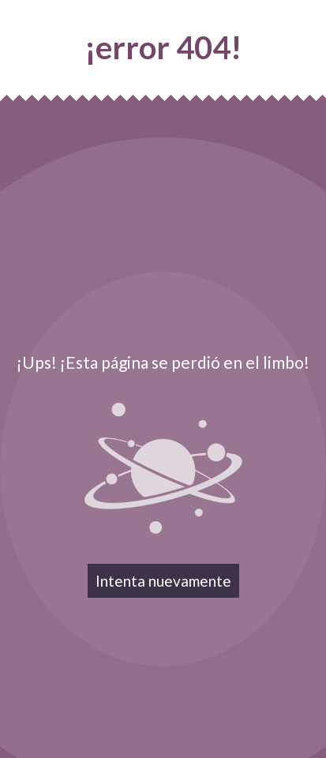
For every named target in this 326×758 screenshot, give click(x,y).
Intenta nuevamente (163, 581)
